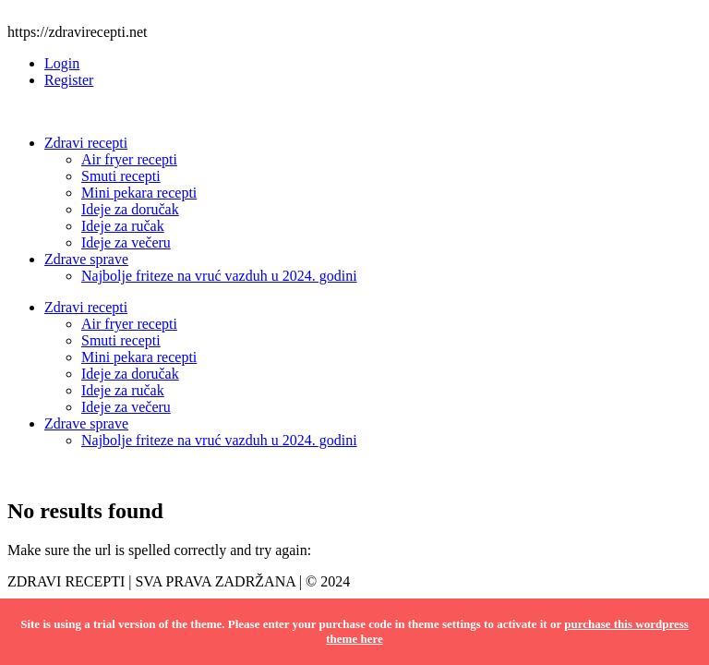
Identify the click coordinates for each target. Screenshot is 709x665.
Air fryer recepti (129, 159)
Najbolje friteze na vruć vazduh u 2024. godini (219, 276)
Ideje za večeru (126, 242)
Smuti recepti (121, 176)
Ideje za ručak (122, 226)
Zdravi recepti (85, 143)
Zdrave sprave (86, 259)
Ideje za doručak (130, 209)
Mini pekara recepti (139, 192)
